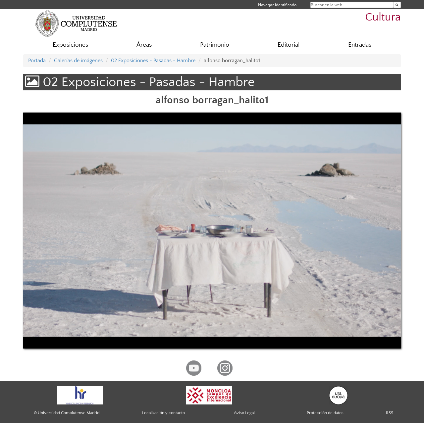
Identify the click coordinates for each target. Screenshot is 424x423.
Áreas (144, 44)
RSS (389, 412)
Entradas (359, 44)
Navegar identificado (277, 5)
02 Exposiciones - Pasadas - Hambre (153, 61)
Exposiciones (70, 44)
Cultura (383, 17)
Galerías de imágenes (78, 61)
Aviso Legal (244, 412)
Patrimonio (214, 44)
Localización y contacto (163, 412)
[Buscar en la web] (397, 5)
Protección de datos (325, 412)
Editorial (289, 44)
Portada (37, 61)
